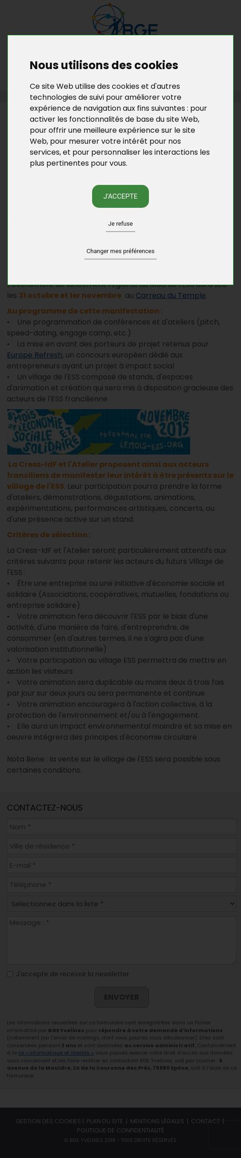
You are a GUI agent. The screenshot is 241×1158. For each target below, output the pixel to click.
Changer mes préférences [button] (120, 251)
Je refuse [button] (120, 223)
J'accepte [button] (121, 196)
